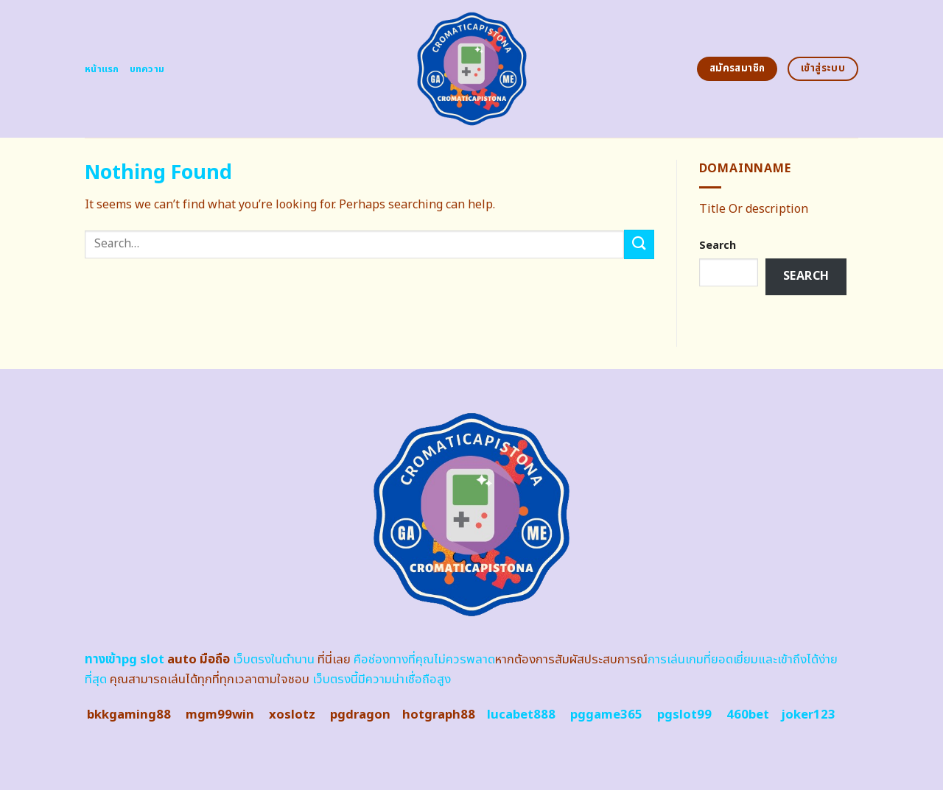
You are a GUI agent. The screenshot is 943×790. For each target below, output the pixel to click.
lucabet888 (521, 714)
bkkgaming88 (129, 714)
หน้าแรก (102, 69)
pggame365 (606, 714)
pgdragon (360, 714)
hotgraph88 (438, 714)
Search (717, 245)
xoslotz (292, 714)
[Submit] (638, 244)
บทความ (147, 69)
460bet (747, 714)
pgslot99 (684, 714)
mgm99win (220, 714)
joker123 (808, 714)
